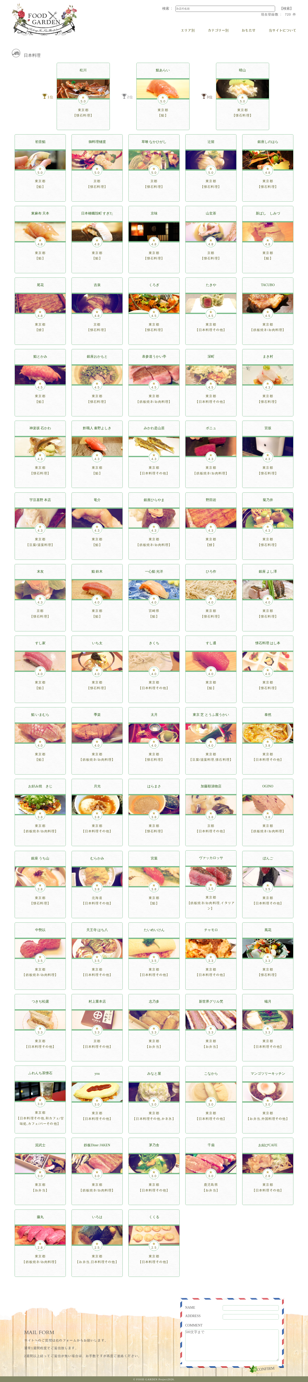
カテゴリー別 (218, 30)
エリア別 (188, 30)
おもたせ (249, 30)
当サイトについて (282, 30)
